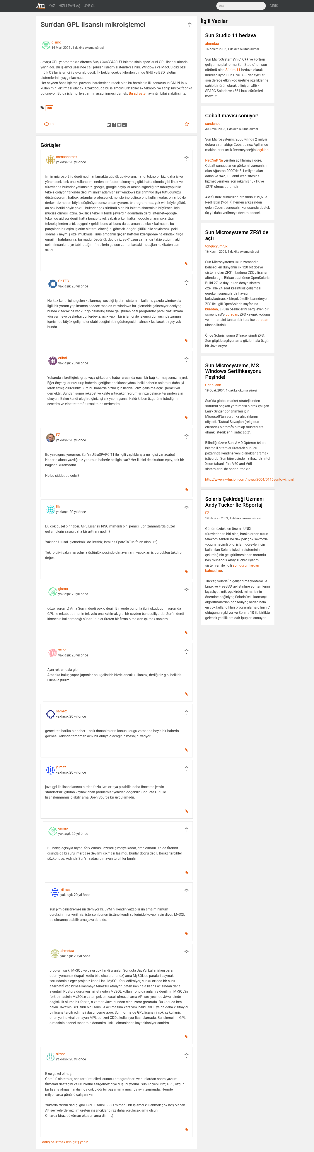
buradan (211, 309)
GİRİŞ (274, 6)
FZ (58, 435)
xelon (62, 650)
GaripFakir (213, 385)
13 (49, 124)
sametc (62, 711)
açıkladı (263, 150)
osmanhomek (66, 157)
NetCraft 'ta (214, 160)
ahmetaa (67, 951)
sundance (212, 124)
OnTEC (63, 281)
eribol (62, 358)
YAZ (52, 6)
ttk (58, 507)
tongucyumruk (216, 246)
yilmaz (61, 767)
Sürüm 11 (233, 70)
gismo (56, 42)
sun (49, 108)
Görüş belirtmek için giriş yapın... (66, 1142)
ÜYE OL (89, 6)
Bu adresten (138, 93)
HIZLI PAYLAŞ (69, 6)
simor (60, 1054)
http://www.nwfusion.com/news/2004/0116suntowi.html (249, 479)
